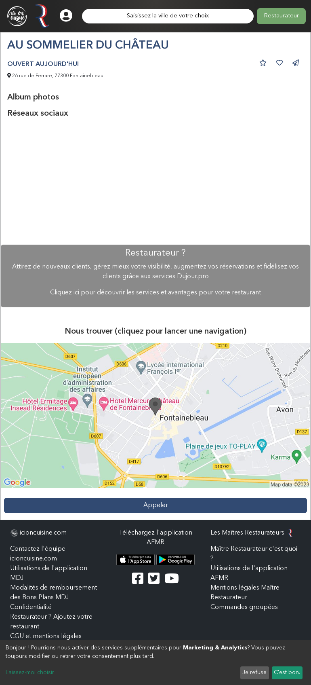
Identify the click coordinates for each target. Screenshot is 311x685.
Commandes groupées (244, 607)
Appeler (155, 505)
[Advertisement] (155, 181)
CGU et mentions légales (46, 636)
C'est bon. (287, 672)
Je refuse (254, 672)
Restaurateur (281, 16)
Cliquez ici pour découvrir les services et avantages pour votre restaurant (155, 293)
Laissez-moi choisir (30, 672)
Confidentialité (31, 607)
